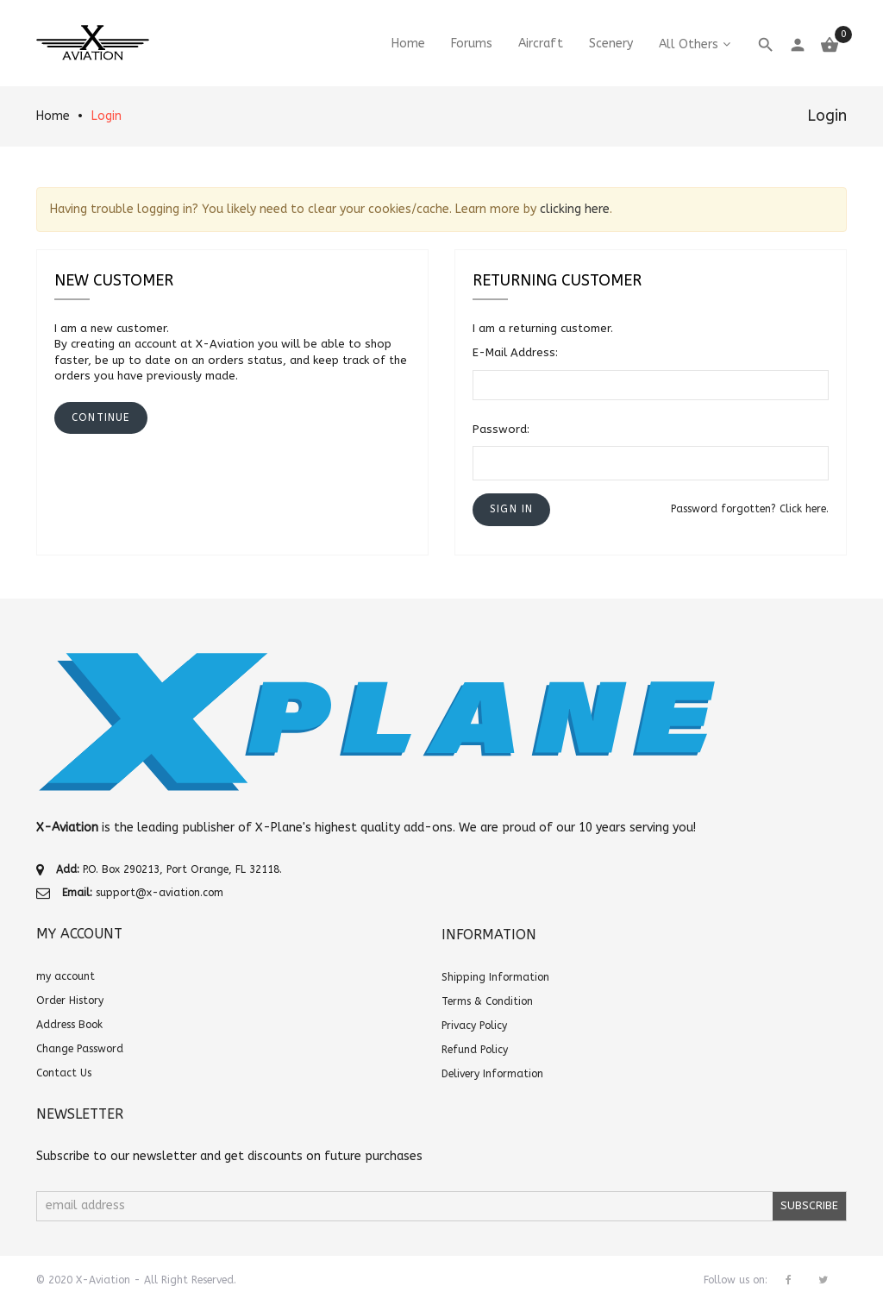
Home (53, 116)
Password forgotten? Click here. (750, 509)
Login (106, 116)
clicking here (575, 209)
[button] (511, 509)
